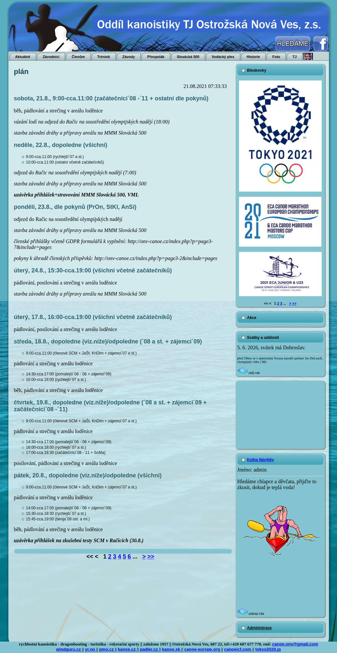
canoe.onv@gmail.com (295, 644)
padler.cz (149, 649)
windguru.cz (69, 649)
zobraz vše (250, 614)
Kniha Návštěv (260, 459)
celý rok (248, 373)
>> (150, 556)
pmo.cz (107, 649)
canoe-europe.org (202, 649)
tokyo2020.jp (268, 649)
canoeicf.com (238, 649)
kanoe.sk (171, 649)
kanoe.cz (127, 649)
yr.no (90, 649)
